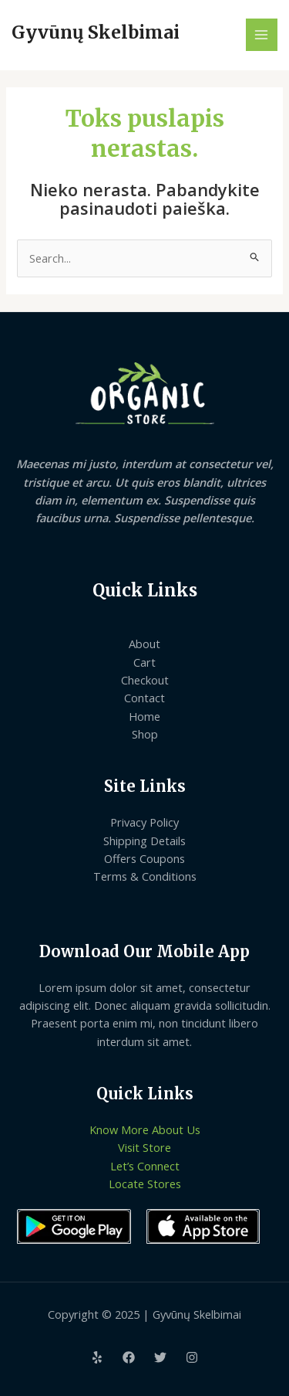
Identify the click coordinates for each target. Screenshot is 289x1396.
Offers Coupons (144, 858)
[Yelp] (97, 1357)
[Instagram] (192, 1357)
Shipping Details (144, 840)
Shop (145, 734)
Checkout (145, 680)
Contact (144, 697)
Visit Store (144, 1147)
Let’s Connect (145, 1166)
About (144, 643)
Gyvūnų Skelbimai (96, 32)
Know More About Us (144, 1129)
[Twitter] (160, 1357)
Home (144, 716)
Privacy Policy (144, 822)
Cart (144, 662)
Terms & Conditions (145, 876)
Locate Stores (145, 1183)
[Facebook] (129, 1357)
